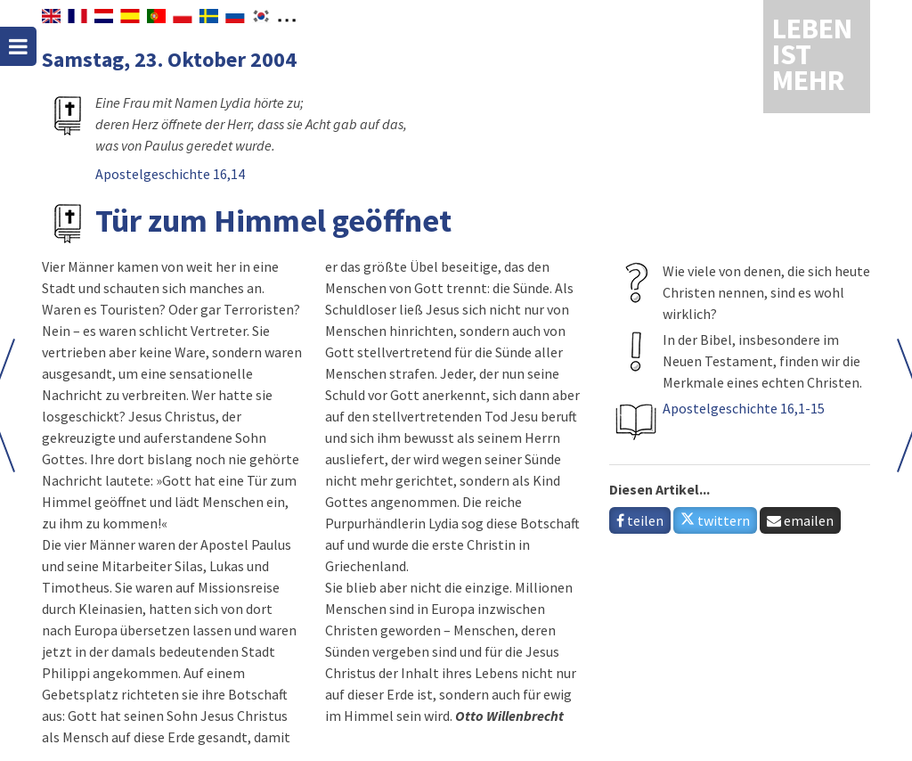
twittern (715, 520)
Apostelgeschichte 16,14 (170, 174)
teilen (640, 520)
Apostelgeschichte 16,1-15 (744, 408)
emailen (800, 520)
